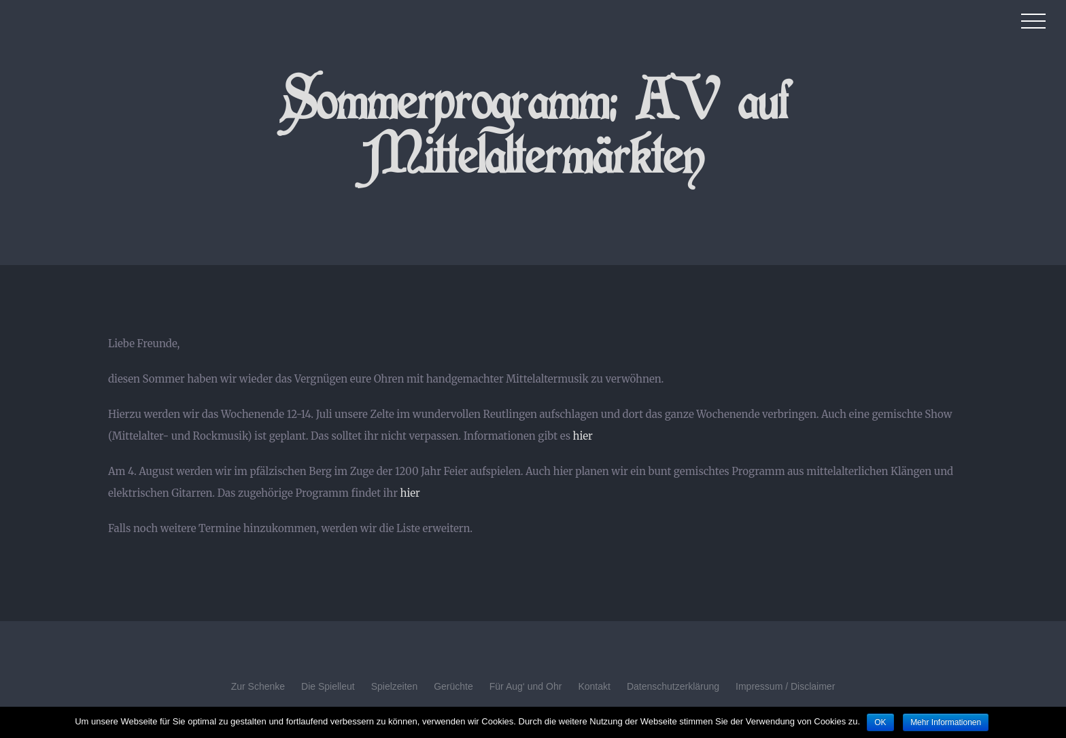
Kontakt (594, 686)
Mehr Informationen (945, 722)
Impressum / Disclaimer (785, 686)
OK (880, 722)
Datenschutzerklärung (673, 686)
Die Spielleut (328, 686)
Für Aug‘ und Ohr (525, 686)
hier (583, 435)
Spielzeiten (394, 686)
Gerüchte (453, 686)
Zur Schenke (258, 686)
